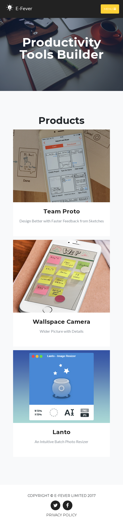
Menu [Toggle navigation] (110, 9)
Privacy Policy (61, 515)
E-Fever (18, 9)
